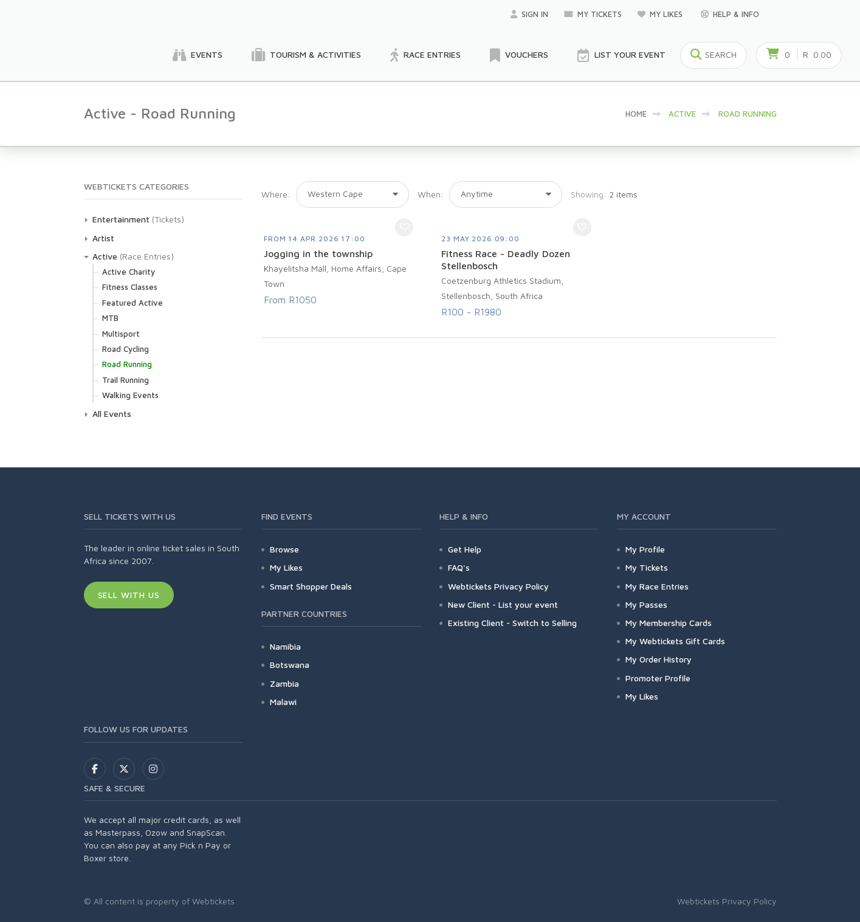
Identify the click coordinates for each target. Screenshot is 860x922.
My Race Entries (657, 586)
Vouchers (519, 55)
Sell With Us (129, 595)
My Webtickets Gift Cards (675, 641)
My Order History (658, 659)
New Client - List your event (503, 604)
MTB (110, 318)
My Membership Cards (668, 623)
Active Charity (128, 272)
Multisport (121, 334)
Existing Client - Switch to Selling (512, 623)
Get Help (464, 549)
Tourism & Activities (306, 55)
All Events (111, 413)
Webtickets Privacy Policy (498, 586)
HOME (636, 114)
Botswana (289, 664)
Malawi (283, 702)
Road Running (127, 364)
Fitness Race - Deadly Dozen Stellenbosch (505, 259)
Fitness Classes (129, 287)
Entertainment (121, 219)
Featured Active (132, 303)
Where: (276, 194)
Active (104, 256)
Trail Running (125, 380)
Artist (103, 238)
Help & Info (730, 14)
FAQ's (459, 567)
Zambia (284, 683)
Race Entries (425, 55)
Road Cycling (125, 349)
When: (431, 194)
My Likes (661, 14)
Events (197, 55)
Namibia (285, 646)
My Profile (645, 549)
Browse (284, 549)
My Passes (646, 604)
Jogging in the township (318, 253)
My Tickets (593, 14)
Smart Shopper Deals (311, 586)
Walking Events (130, 395)
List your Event (621, 55)
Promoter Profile (657, 678)
